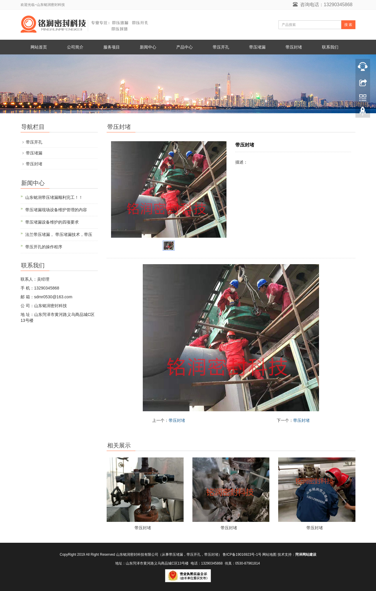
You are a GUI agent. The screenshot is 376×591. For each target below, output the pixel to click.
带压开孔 (221, 47)
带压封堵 (294, 47)
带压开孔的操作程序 (43, 246)
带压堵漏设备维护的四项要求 (52, 222)
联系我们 (330, 47)
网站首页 (39, 47)
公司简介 (75, 47)
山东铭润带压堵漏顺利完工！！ (54, 197)
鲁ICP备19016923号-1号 (242, 554)
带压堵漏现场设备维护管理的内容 (56, 209)
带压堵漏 (257, 47)
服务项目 (111, 47)
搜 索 (348, 25)
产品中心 (184, 47)
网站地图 (269, 554)
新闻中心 (148, 47)
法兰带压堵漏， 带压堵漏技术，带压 (58, 234)
